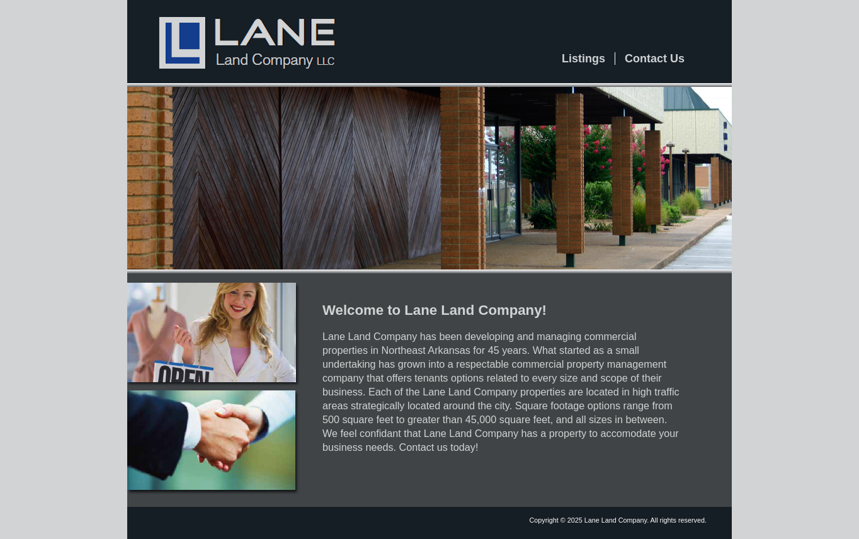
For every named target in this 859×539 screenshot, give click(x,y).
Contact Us (655, 58)
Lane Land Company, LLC (240, 36)
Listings (583, 58)
